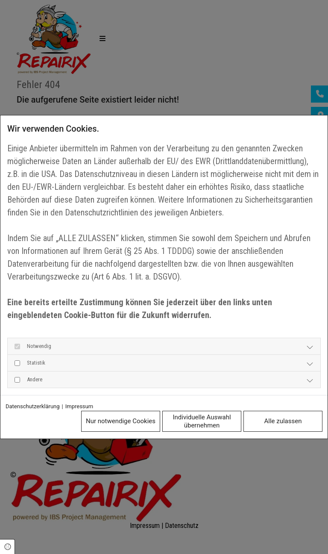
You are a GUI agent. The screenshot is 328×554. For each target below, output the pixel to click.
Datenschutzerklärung (33, 406)
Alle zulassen (283, 421)
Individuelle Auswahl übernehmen (202, 421)
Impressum (79, 406)
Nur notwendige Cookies (120, 421)
